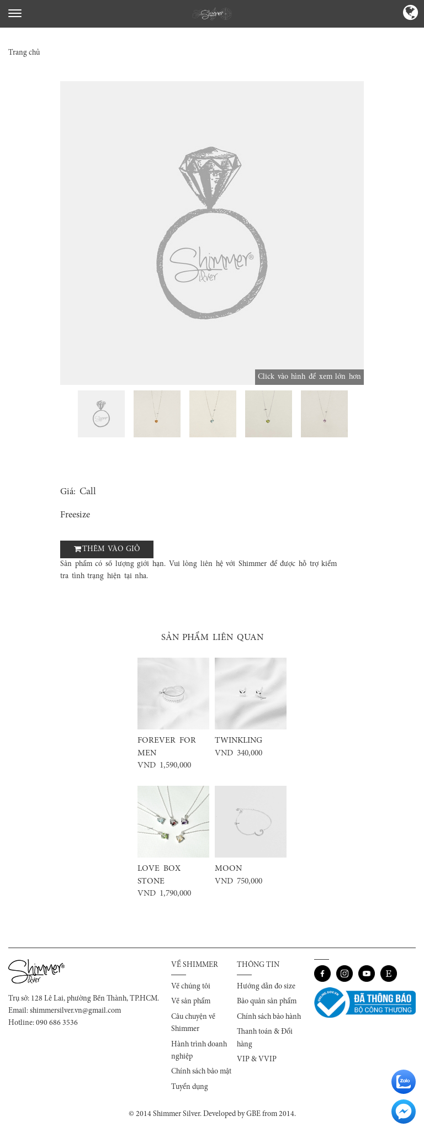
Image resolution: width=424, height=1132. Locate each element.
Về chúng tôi (190, 987)
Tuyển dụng (189, 1087)
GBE (253, 1114)
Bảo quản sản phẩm (266, 1002)
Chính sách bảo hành (269, 1017)
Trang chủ (24, 53)
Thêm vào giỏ (111, 549)
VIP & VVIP (257, 1060)
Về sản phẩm (190, 1002)
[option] (212, 233)
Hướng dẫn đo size (266, 987)
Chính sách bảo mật (201, 1072)
